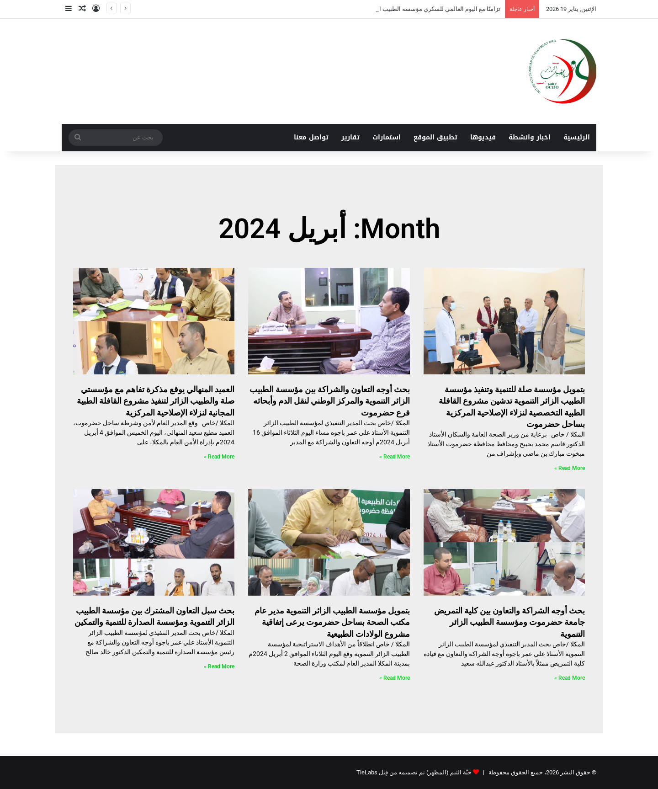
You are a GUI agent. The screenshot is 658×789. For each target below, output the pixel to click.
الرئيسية (576, 137)
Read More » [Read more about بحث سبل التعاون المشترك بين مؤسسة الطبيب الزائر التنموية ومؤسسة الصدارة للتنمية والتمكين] (219, 666)
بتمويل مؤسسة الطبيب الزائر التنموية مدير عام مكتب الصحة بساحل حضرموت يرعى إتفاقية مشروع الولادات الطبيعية (332, 622)
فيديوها (483, 137)
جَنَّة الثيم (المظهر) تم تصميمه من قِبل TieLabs (414, 772)
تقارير (350, 137)
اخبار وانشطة (530, 137)
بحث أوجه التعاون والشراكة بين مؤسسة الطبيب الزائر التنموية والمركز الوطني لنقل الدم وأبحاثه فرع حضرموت (329, 400)
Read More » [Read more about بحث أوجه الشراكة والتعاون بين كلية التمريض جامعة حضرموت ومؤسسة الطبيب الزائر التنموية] (569, 678)
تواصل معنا (311, 137)
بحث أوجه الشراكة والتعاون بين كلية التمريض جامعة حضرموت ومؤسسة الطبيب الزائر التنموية (509, 622)
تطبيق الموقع (435, 137)
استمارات (386, 137)
